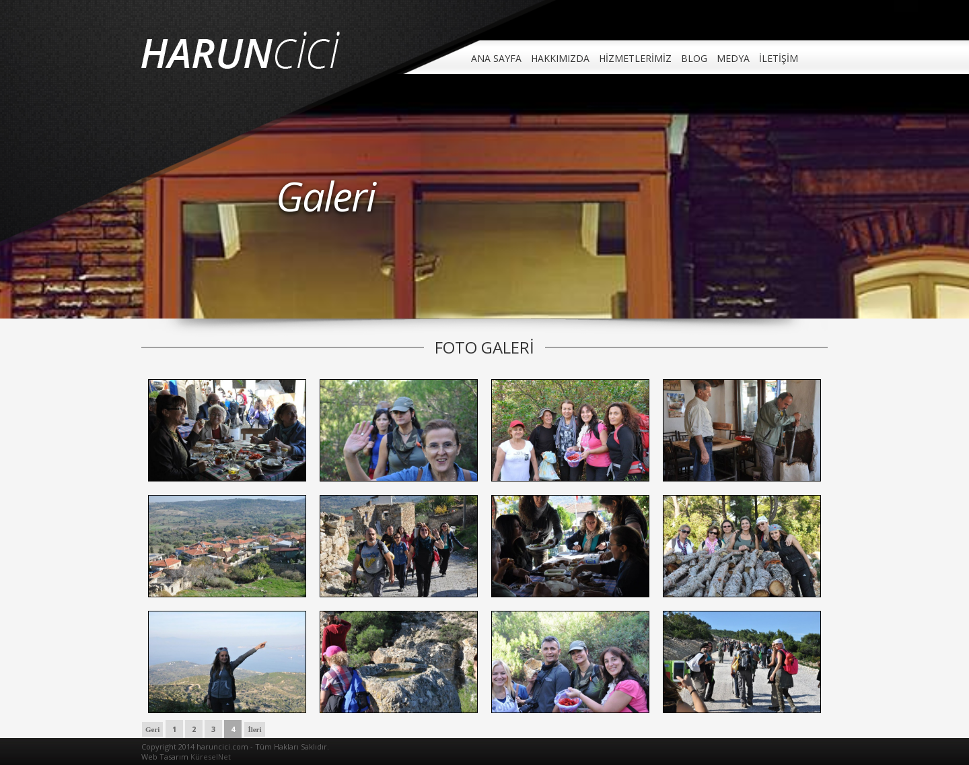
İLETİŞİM (778, 58)
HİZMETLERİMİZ (635, 58)
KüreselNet (210, 757)
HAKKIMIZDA (560, 58)
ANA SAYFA (496, 58)
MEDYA (733, 58)
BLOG (694, 58)
